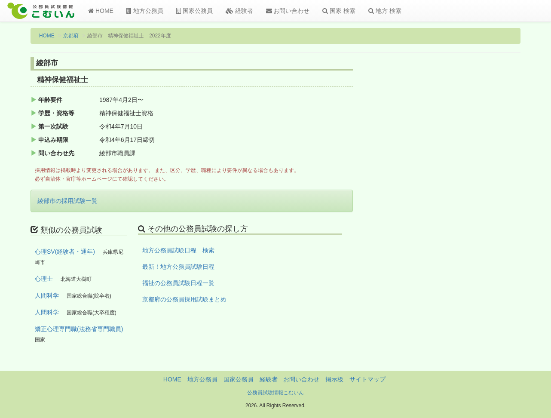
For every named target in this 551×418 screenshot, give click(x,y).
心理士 (44, 278)
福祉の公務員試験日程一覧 (178, 283)
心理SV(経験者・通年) (65, 251)
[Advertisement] (464, 199)
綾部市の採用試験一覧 (67, 200)
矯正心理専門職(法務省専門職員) (79, 329)
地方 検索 (384, 10)
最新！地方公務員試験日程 (178, 266)
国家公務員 (194, 10)
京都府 (71, 36)
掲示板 (334, 379)
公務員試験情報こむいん (275, 393)
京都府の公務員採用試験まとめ (184, 299)
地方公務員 (144, 10)
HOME (100, 10)
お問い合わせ (288, 10)
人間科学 (47, 295)
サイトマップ (367, 379)
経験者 (239, 10)
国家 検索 (338, 10)
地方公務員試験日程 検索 (178, 250)
